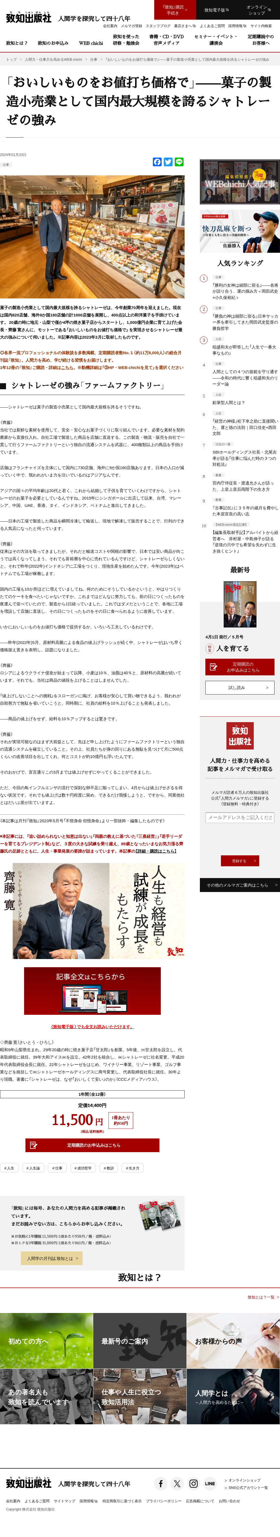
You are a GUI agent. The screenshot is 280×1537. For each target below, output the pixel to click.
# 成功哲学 (83, 1167)
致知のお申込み (53, 43)
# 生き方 (132, 1167)
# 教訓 (109, 1167)
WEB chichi (91, 43)
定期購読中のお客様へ (261, 39)
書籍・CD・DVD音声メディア (166, 39)
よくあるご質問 (37, 1501)
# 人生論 (33, 1167)
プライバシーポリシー (164, 1501)
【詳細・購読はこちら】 (156, 851)
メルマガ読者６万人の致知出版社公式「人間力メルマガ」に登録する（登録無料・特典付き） (240, 797)
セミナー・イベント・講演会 (216, 39)
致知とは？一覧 (261, 1297)
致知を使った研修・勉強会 (126, 39)
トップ (11, 59)
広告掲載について (200, 1501)
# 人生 (9, 1167)
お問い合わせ (229, 1501)
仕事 (6, 164)
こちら (67, 367)
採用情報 (89, 1501)
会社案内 (13, 1501)
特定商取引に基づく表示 (122, 1501)
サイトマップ (64, 1501)
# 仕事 (57, 1167)
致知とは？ (17, 43)
